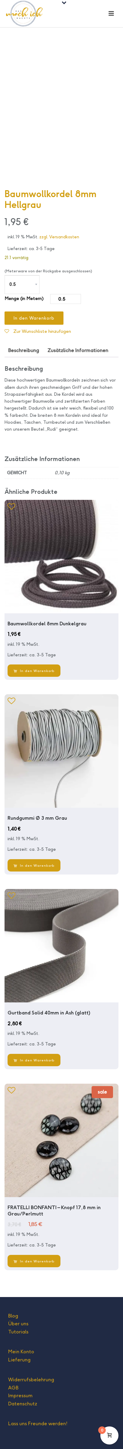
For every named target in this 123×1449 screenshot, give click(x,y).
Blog (13, 1316)
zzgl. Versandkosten (59, 237)
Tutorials (18, 1332)
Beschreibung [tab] (23, 350)
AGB (13, 1388)
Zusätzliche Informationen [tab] (77, 350)
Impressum (20, 1395)
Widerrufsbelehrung (31, 1379)
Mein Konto (21, 1351)
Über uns (18, 1324)
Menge (12, 298)
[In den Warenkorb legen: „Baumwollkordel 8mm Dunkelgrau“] (34, 670)
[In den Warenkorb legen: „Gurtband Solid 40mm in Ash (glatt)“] (34, 1060)
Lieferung (19, 1360)
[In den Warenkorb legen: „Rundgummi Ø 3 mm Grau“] (34, 865)
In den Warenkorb (34, 318)
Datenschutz (22, 1404)
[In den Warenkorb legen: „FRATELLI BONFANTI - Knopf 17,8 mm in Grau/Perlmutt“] (34, 1261)
